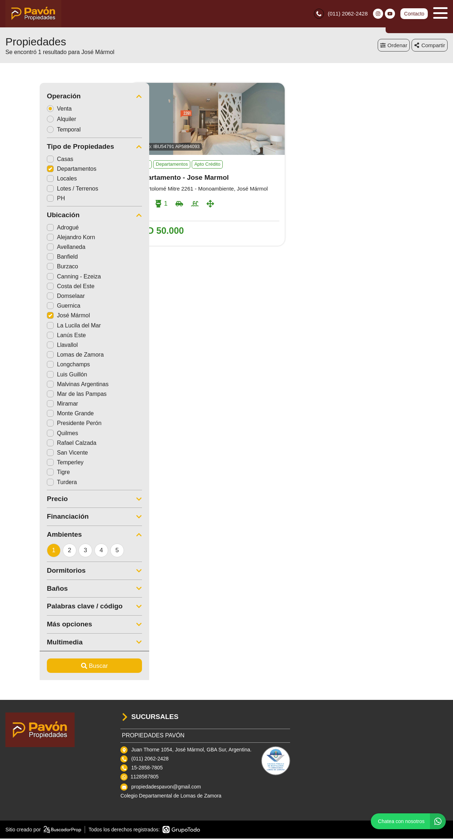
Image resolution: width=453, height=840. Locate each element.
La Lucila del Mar (40, 326)
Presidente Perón (40, 424)
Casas (26, 160)
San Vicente (33, 454)
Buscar (60, 667)
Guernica (29, 307)
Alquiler (29, 120)
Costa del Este (36, 287)
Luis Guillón (33, 375)
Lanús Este (32, 336)
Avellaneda (32, 248)
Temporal (32, 131)
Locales (28, 180)
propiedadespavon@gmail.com (166, 788)
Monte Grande (36, 415)
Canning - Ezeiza (40, 277)
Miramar (28, 405)
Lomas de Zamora (41, 356)
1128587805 (144, 778)
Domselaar (31, 297)
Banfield (28, 258)
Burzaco (28, 268)
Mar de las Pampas (42, 395)
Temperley (31, 464)
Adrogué (29, 228)
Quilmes (28, 434)
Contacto (414, 14)
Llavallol (28, 346)
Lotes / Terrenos (38, 190)
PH (22, 199)
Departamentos (37, 170)
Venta (27, 110)
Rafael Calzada (37, 444)
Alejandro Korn (37, 238)
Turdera (28, 483)
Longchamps (34, 366)
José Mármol (34, 317)
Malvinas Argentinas (43, 385)
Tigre (24, 473)
